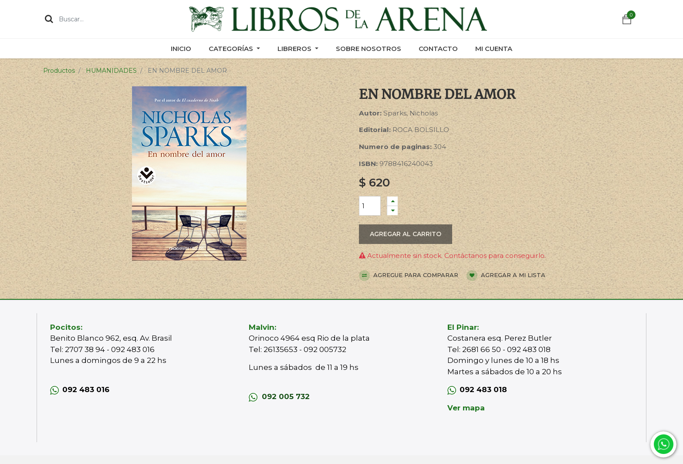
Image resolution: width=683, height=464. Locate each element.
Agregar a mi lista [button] (506, 275)
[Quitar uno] (392, 210)
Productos (59, 71)
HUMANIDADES (111, 71)
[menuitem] (181, 48)
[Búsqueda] (49, 18)
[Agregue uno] (392, 201)
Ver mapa (466, 407)
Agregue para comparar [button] (408, 275)
